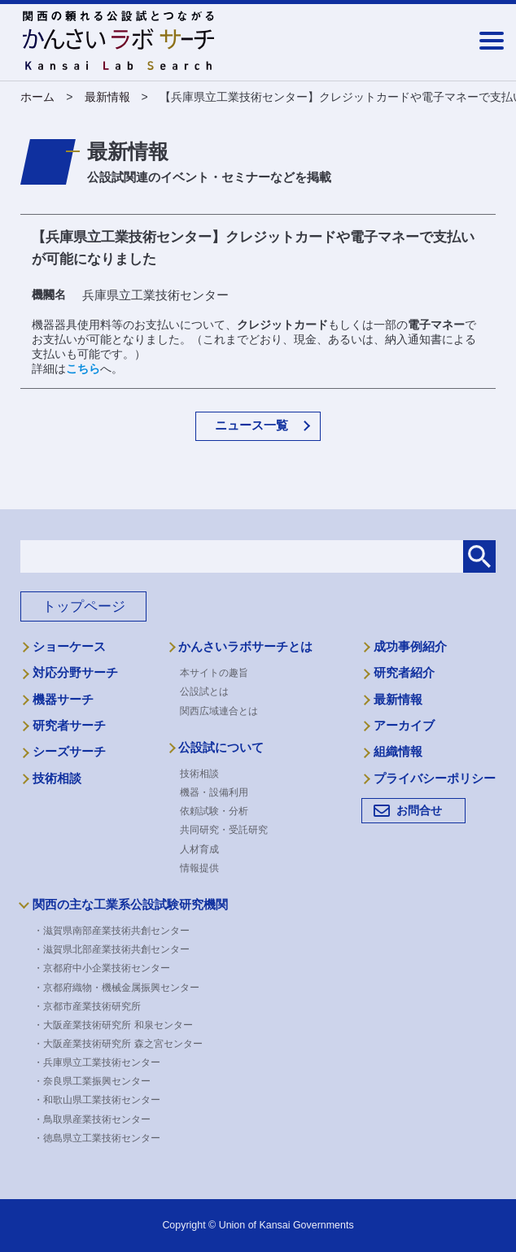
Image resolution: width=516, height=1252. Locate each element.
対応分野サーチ (75, 672)
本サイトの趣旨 (214, 672)
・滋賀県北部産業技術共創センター (117, 949)
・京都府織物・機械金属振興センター (122, 987)
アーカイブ (404, 725)
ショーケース (69, 646)
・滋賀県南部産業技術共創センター (117, 930)
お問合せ (419, 810)
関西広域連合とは (219, 711)
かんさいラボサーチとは (245, 646)
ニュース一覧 (251, 425)
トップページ (83, 606)
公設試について (221, 747)
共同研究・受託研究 (224, 829)
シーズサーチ (69, 751)
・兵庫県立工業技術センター (102, 1062)
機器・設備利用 (214, 792)
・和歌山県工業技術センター (102, 1100)
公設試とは (204, 691)
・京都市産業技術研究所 (93, 1006)
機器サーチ (63, 699)
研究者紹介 (404, 672)
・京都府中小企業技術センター (107, 968)
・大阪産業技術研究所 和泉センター (118, 1025)
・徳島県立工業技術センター (102, 1138)
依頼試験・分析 (214, 811)
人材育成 (199, 849)
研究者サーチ (69, 725)
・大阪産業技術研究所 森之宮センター (123, 1043)
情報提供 (199, 868)
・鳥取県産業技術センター (97, 1119)
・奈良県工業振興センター (97, 1081)
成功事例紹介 (410, 646)
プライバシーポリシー (435, 778)
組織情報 (398, 751)
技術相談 (57, 778)
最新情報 (398, 699)
